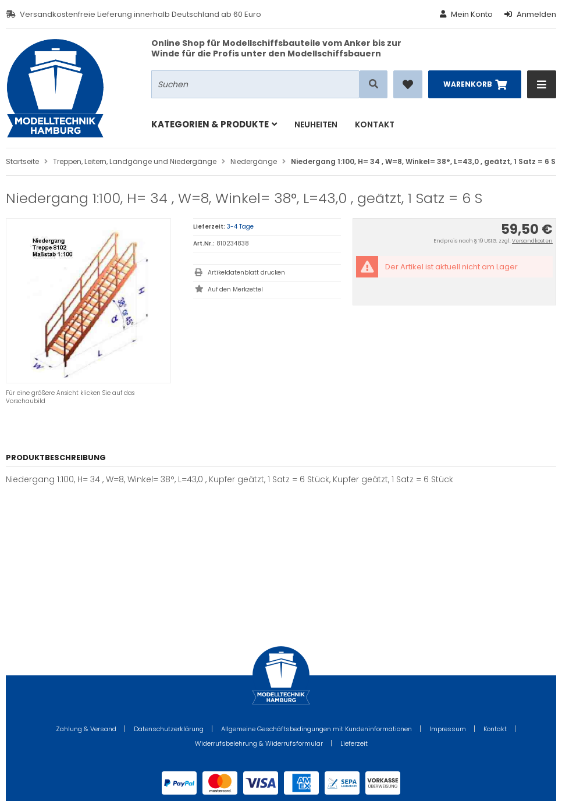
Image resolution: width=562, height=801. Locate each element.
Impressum (447, 729)
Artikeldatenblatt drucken (246, 272)
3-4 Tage (240, 226)
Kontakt (374, 124)
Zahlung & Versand (86, 729)
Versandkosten (532, 240)
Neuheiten (315, 124)
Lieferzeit (354, 743)
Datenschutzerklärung (169, 729)
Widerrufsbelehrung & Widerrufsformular (259, 743)
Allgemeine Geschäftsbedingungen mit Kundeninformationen (316, 729)
